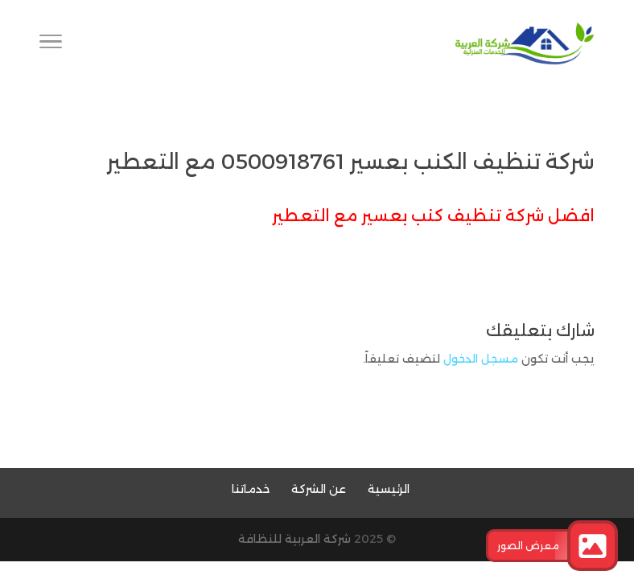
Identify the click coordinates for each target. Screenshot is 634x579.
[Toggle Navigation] (50, 44)
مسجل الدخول (480, 358)
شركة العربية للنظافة (294, 539)
